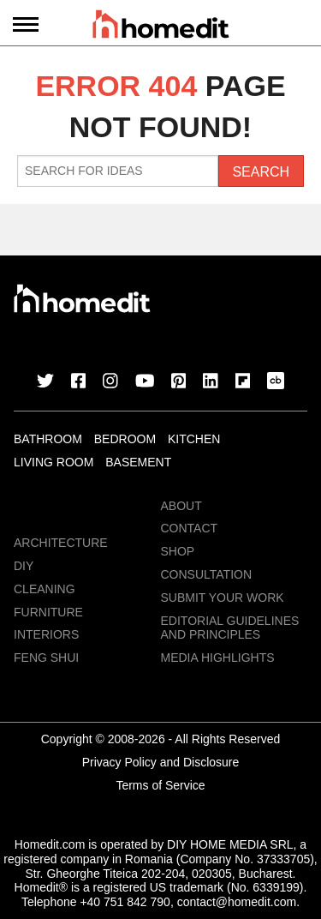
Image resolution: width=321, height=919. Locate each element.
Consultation (207, 574)
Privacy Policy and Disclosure (161, 762)
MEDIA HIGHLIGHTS (218, 657)
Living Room (53, 462)
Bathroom (48, 439)
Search (260, 172)
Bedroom (125, 439)
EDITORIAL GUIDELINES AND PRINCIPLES (230, 628)
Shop (178, 551)
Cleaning (44, 589)
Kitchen (194, 439)
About (181, 506)
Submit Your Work (222, 597)
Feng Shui (46, 657)
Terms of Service (160, 785)
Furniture (48, 612)
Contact (189, 528)
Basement (138, 462)
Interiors (46, 634)
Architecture (61, 543)
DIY (23, 566)
